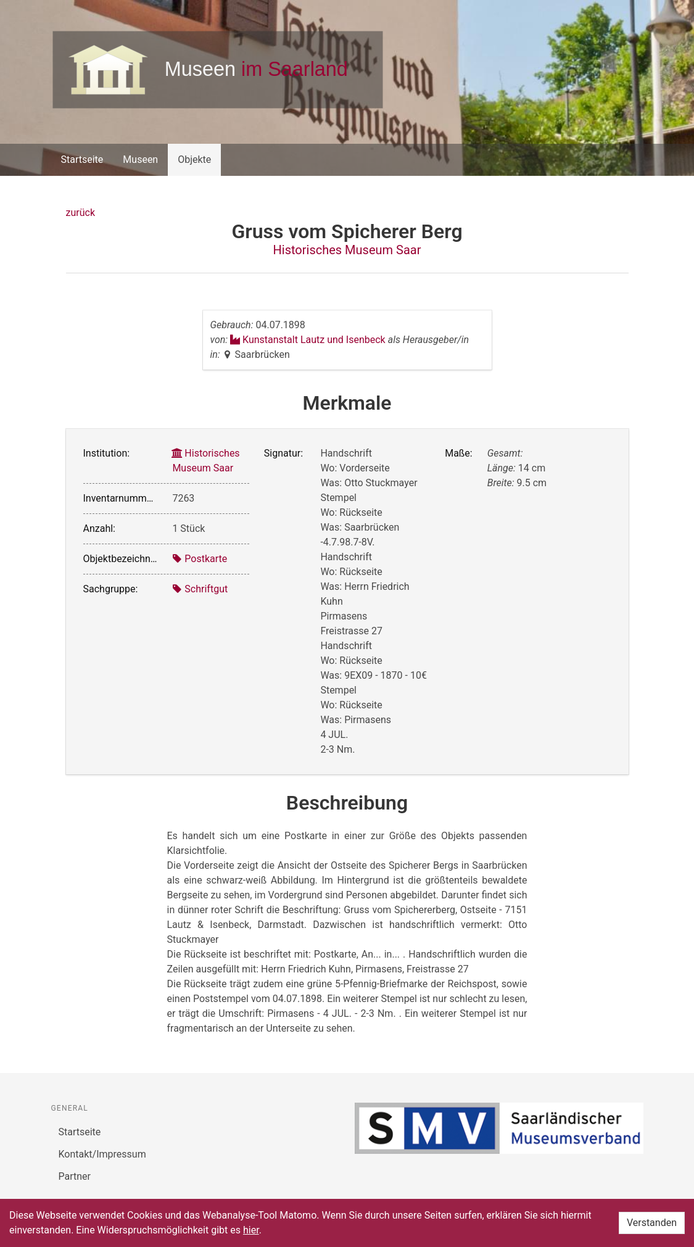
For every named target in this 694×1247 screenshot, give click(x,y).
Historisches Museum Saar (347, 249)
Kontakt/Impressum (102, 1154)
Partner (75, 1176)
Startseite (82, 159)
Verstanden (652, 1222)
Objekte (194, 159)
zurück (80, 212)
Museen (140, 159)
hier (251, 1230)
